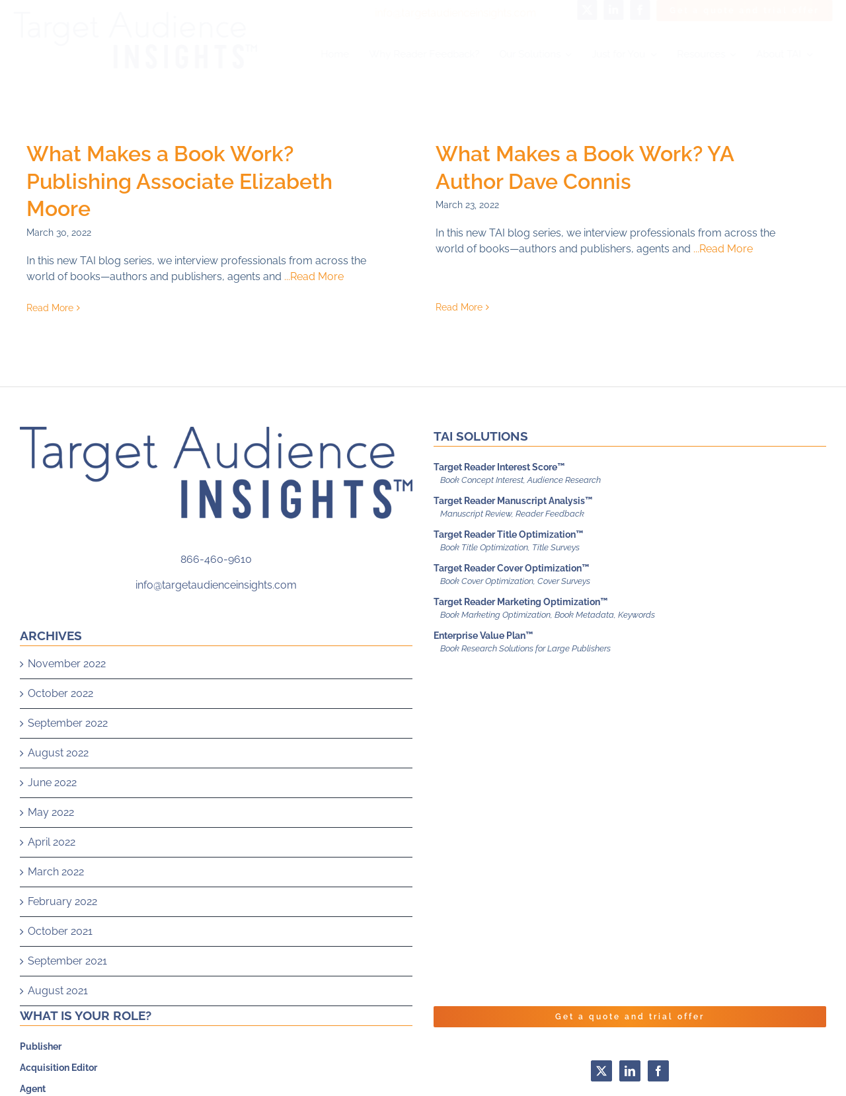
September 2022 (68, 745)
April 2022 (51, 864)
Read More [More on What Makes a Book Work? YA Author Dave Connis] (449, 280)
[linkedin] (603, 10)
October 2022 (60, 716)
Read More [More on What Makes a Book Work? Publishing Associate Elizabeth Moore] (49, 308)
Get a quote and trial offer (630, 1039)
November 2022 (67, 686)
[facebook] (629, 10)
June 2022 (52, 805)
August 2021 (58, 1013)
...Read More (314, 276)
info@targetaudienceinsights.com (444, 13)
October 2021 (60, 953)
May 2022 (51, 834)
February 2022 (62, 924)
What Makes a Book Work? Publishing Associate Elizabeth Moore (179, 181)
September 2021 (67, 983)
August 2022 (58, 775)
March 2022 (56, 894)
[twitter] (576, 10)
